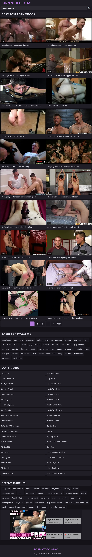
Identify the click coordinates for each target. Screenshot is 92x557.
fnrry (54, 498)
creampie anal (8, 502)
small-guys (6, 340)
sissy (60, 353)
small (9, 344)
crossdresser (44, 349)
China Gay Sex (7, 420)
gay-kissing (17, 358)
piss (47, 340)
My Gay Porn (52, 436)
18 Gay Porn (52, 426)
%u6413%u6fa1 (18, 498)
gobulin (45, 507)
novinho (68, 353)
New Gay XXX (6, 441)
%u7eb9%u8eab (8, 493)
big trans (19, 502)
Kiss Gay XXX (6, 399)
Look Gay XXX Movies (56, 452)
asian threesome (81, 502)
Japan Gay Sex (7, 473)
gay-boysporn (57, 349)
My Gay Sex (6, 457)
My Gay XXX (6, 462)
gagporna (6, 489)
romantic (5, 498)
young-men (51, 353)
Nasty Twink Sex (8, 378)
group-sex (30, 340)
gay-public (78, 340)
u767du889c (39, 502)
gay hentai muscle (54, 502)
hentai (41, 353)
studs (79, 349)
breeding (24, 349)
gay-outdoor (79, 344)
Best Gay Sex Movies (9, 431)
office (24, 344)
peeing (31, 507)
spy (72, 498)
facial (69, 344)
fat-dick (55, 344)
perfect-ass (25, 353)
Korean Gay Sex (53, 415)
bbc (15, 340)
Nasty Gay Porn (53, 394)
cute (62, 344)
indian (75, 489)
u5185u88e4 (63, 498)
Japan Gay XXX (53, 373)
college (40, 340)
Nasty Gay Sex (53, 399)
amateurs (6, 358)
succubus (45, 489)
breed (87, 349)
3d (3, 344)
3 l (38, 507)
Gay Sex (50, 431)
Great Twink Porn (8, 436)
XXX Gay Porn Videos (10, 415)
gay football (56, 489)
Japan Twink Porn (54, 383)
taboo (16, 344)
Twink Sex (5, 452)
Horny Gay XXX (7, 405)
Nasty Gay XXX (7, 383)
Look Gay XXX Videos (55, 457)
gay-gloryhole (56, 340)
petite (33, 349)
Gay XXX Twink (7, 389)
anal (34, 353)
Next (59, 324)
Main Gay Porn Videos (56, 473)
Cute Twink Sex (7, 394)
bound (20, 493)
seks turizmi (30, 493)
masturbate (70, 349)
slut (86, 340)
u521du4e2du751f (55, 493)
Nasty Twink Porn (54, 405)
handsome (78, 353)
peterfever (45, 498)
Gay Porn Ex (6, 410)
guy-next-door (34, 344)
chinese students (71, 493)
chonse (36, 489)
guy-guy (5, 349)
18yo (21, 340)
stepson (68, 340)
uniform (15, 353)
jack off (29, 502)
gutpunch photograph (17, 507)
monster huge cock (58, 507)
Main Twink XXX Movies (57, 441)
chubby (67, 489)
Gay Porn (5, 373)
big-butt (46, 344)
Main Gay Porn (53, 462)
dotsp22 (41, 493)
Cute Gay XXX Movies (10, 426)
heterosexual (18, 489)
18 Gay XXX (5, 447)
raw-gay (5, 353)
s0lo (78, 498)
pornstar (15, 349)
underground (32, 498)
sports (83, 493)
